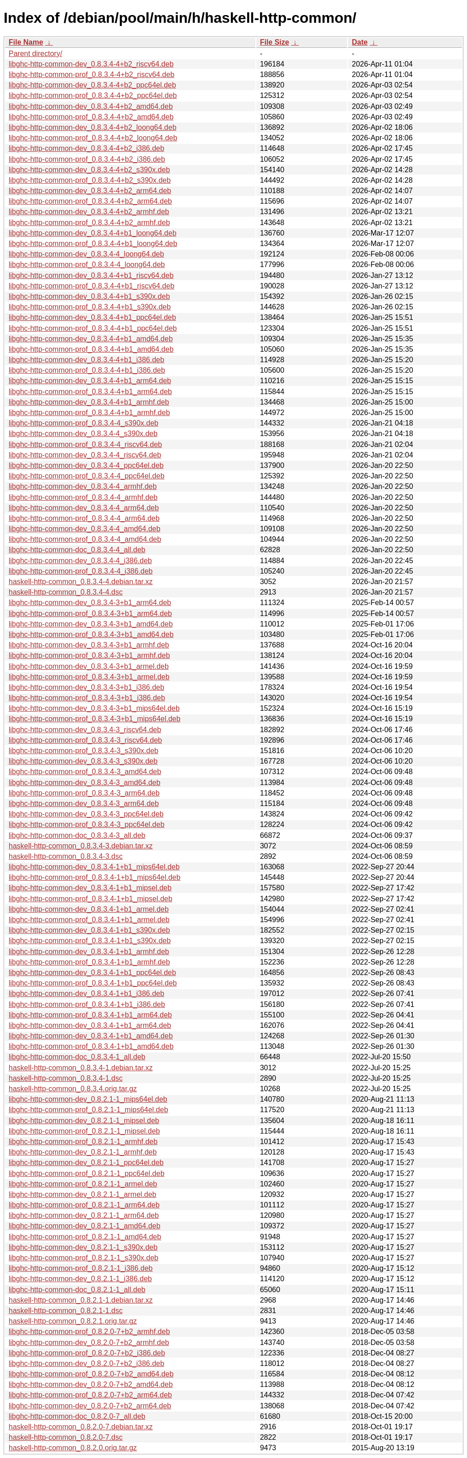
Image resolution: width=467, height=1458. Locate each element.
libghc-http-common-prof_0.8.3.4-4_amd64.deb (85, 539)
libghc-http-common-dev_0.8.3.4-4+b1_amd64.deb (91, 339)
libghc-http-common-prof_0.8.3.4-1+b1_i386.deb (87, 1004)
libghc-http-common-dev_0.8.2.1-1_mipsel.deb (84, 1120)
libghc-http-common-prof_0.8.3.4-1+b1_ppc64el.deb (93, 983)
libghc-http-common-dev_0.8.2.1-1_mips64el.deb (88, 1099)
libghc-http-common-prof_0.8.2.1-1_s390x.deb (83, 1258)
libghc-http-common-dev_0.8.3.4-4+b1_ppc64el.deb (92, 317)
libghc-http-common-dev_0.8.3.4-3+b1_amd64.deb (91, 624)
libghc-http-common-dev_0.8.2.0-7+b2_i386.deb (86, 1363)
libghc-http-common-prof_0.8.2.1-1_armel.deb (83, 1184)
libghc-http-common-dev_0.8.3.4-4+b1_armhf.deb (89, 402)
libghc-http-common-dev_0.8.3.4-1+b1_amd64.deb (91, 1036)
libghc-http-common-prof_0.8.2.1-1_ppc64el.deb (87, 1173)
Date (360, 42)
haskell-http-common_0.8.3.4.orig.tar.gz (73, 1089)
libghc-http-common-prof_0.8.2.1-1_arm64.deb (84, 1205)
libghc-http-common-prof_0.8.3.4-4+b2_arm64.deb (90, 201)
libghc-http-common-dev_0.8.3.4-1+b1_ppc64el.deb (92, 972)
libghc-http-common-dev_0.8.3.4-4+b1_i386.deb (86, 360)
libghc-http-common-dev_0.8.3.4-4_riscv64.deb (85, 455)
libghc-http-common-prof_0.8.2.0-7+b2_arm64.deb (90, 1395)
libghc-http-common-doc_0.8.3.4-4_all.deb (77, 550)
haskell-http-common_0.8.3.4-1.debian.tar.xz (81, 1068)
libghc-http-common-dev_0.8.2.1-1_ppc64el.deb (86, 1162)
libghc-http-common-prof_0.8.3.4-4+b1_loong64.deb (93, 243)
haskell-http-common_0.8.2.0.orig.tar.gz (73, 1448)
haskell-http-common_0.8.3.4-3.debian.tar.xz (81, 846)
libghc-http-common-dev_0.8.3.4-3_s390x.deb (83, 761)
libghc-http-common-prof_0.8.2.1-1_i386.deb (81, 1268)
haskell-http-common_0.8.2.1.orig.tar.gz (73, 1321)
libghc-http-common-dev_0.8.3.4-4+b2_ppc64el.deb (92, 85)
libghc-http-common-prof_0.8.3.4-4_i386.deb (81, 571)
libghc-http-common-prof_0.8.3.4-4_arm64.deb (84, 518)
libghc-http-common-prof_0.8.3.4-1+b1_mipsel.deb (90, 899)
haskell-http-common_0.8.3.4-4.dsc (66, 592)
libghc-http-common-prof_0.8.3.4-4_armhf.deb (83, 497)
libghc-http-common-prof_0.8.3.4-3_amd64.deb (85, 771)
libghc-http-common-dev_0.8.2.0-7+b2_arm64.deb (90, 1406)
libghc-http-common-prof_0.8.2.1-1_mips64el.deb (88, 1110)
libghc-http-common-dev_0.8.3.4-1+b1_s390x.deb (89, 930)
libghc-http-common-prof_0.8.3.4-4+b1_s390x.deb (90, 307)
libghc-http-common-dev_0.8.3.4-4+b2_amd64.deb (91, 106)
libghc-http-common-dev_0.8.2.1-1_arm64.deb (84, 1215)
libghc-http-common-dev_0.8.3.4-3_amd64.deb (85, 782)
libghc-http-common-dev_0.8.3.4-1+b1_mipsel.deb (90, 888)
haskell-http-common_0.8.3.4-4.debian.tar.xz (81, 581)
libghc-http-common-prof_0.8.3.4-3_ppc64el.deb (87, 824)
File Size (274, 42)
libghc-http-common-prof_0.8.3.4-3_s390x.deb (83, 751)
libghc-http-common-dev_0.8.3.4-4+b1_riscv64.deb (91, 275)
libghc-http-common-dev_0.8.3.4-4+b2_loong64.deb (92, 127)
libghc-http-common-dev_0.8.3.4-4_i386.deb (80, 561)
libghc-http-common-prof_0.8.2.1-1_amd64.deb (85, 1237)
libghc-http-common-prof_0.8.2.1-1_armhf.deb (83, 1141)
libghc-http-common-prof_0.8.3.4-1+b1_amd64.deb (91, 1046)
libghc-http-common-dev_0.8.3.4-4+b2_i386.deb (86, 148)
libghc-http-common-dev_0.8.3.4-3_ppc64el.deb (86, 814)
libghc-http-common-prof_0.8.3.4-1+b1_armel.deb (89, 920)
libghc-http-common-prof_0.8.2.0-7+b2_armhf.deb (89, 1331)
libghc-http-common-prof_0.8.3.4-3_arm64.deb (84, 793)
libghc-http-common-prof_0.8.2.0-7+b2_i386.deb (87, 1353)
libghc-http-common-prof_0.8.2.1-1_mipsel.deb (84, 1131)
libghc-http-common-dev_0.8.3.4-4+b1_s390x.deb (89, 296)
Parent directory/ (35, 53)
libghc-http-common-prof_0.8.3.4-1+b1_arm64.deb (90, 1015)
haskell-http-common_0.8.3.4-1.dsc (66, 1078)
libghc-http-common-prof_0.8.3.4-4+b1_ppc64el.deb (93, 328)
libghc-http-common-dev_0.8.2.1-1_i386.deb (80, 1279)
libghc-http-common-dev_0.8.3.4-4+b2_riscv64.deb (91, 64)
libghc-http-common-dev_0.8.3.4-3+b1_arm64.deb (90, 602)
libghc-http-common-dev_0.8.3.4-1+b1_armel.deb (89, 909)
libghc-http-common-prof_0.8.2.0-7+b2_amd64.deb (91, 1374)
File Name (26, 42)
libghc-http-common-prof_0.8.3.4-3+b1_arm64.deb (90, 613)
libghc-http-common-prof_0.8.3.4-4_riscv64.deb (85, 444)
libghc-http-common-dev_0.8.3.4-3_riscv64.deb (85, 730)
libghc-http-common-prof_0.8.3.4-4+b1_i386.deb (87, 370)
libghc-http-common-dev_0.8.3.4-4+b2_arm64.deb (90, 191)
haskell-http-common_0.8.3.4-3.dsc (66, 856)
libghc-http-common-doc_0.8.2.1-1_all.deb (77, 1290)
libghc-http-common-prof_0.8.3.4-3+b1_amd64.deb (91, 634)
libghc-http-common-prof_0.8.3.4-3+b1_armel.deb (89, 677)
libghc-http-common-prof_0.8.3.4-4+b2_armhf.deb (89, 222)
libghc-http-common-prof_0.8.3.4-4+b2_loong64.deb (93, 138)
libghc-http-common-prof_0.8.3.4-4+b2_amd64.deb (91, 117)
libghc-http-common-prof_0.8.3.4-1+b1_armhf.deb (89, 962)
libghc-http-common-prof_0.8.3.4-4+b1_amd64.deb (91, 349)
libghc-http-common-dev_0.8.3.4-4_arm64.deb (84, 508)
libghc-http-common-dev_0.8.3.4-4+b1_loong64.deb (92, 233)
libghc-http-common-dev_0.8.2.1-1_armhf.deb (83, 1152)
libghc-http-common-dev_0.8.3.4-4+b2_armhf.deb (89, 212)
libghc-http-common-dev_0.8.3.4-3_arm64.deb (84, 803)
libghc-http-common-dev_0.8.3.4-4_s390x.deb (83, 433)
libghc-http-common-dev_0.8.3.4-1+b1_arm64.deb (90, 1025)
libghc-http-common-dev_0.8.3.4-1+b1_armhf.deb (89, 951)
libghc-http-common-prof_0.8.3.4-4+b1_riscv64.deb (91, 286)
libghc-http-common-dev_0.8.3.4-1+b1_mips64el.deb (94, 867)
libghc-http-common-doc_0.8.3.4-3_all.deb (77, 835)
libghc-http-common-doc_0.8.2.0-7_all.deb (77, 1416)
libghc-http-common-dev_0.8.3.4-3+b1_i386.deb (86, 687)
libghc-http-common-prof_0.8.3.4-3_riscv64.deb (85, 740)
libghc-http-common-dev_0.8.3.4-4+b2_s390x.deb (89, 170)
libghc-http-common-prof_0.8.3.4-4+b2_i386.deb (87, 159)
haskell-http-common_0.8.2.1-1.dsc (66, 1310)
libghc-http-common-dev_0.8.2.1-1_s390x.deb (83, 1247)
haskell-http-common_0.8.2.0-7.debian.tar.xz (81, 1427)
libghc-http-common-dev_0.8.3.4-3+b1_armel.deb (89, 666)
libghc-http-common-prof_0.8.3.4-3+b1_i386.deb (87, 698)
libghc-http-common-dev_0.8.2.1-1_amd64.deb (85, 1226)
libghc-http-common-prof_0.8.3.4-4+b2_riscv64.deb (91, 74)
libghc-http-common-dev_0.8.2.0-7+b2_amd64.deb (91, 1384)
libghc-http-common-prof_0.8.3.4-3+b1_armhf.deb (89, 655)
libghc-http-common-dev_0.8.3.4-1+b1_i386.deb (86, 993)
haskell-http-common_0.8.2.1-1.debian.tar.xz (81, 1300)
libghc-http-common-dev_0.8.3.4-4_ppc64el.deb (86, 465)
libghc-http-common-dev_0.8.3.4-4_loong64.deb (86, 254)
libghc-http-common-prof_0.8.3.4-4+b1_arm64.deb (90, 391)
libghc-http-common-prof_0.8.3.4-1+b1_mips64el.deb (95, 877)
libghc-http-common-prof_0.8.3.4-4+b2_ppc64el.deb (93, 95)
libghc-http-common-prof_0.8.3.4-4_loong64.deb (87, 264)
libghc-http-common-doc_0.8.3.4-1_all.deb (77, 1057)
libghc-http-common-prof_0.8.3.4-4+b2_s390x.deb (90, 180)
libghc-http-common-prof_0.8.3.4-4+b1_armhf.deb (89, 412)
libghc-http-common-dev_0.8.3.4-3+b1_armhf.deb (89, 645)
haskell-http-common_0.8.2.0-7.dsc (66, 1437)
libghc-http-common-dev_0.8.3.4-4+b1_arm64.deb (90, 381)
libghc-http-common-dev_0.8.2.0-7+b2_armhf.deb (89, 1342)
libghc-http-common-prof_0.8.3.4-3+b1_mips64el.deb (95, 719)
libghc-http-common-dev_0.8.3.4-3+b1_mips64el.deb (94, 708)
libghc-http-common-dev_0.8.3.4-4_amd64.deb (85, 529)
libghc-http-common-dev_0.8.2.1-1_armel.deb (82, 1194)
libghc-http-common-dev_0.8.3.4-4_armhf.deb (83, 486)
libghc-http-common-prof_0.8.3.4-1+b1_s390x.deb (90, 941)
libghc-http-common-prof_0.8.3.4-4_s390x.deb (83, 423)
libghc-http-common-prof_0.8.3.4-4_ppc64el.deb (87, 476)
